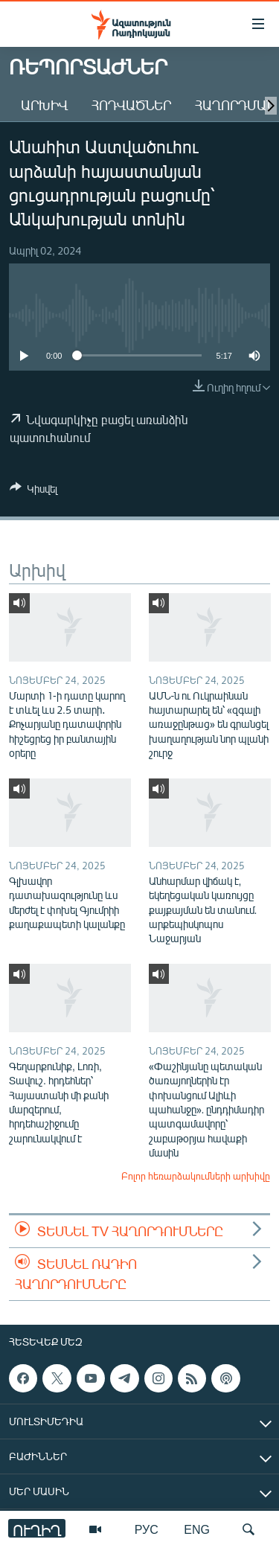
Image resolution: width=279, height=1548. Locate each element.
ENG (197, 1529)
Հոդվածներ (131, 105)
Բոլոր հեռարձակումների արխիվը (195, 1176)
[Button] (33, 491)
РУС (146, 1529)
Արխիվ (44, 105)
